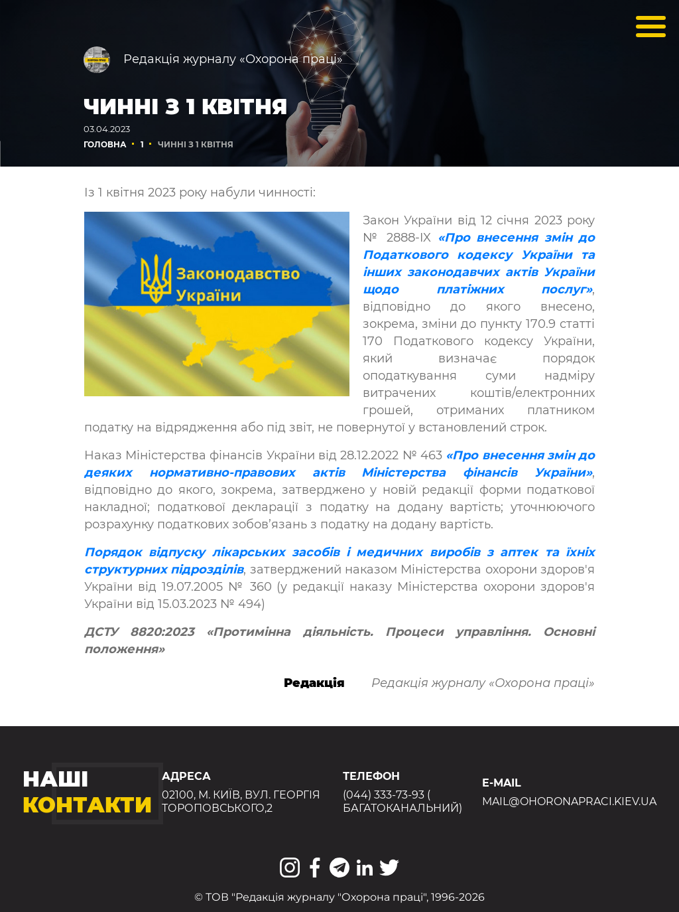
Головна (105, 144)
